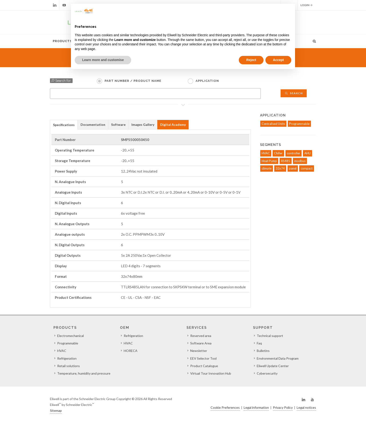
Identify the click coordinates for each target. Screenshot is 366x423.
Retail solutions (68, 366)
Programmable (299, 124)
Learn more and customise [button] (103, 60)
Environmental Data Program (278, 358)
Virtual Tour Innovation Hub (210, 373)
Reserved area (200, 336)
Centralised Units (273, 124)
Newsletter (198, 351)
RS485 (285, 161)
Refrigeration (67, 358)
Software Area (200, 343)
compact (307, 168)
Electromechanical (70, 336)
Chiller (278, 153)
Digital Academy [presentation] (173, 125)
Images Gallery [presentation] (142, 125)
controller (293, 153)
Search (294, 93)
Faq (259, 343)
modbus (300, 161)
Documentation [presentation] (93, 125)
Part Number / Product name (133, 81)
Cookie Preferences (225, 407)
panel (292, 168)
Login (306, 5)
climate (266, 168)
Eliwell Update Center (273, 366)
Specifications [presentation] (64, 125)
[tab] (64, 124)
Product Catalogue (204, 366)
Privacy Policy (283, 407)
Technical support (270, 336)
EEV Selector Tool (203, 358)
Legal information (256, 407)
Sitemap (56, 410)
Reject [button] (251, 60)
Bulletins (263, 351)
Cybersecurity (267, 373)
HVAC (266, 153)
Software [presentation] (118, 125)
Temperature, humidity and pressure (83, 373)
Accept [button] (278, 60)
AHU (307, 153)
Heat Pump (269, 161)
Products (62, 41)
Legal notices (306, 407)
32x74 (280, 168)
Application (207, 81)
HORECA (130, 351)
